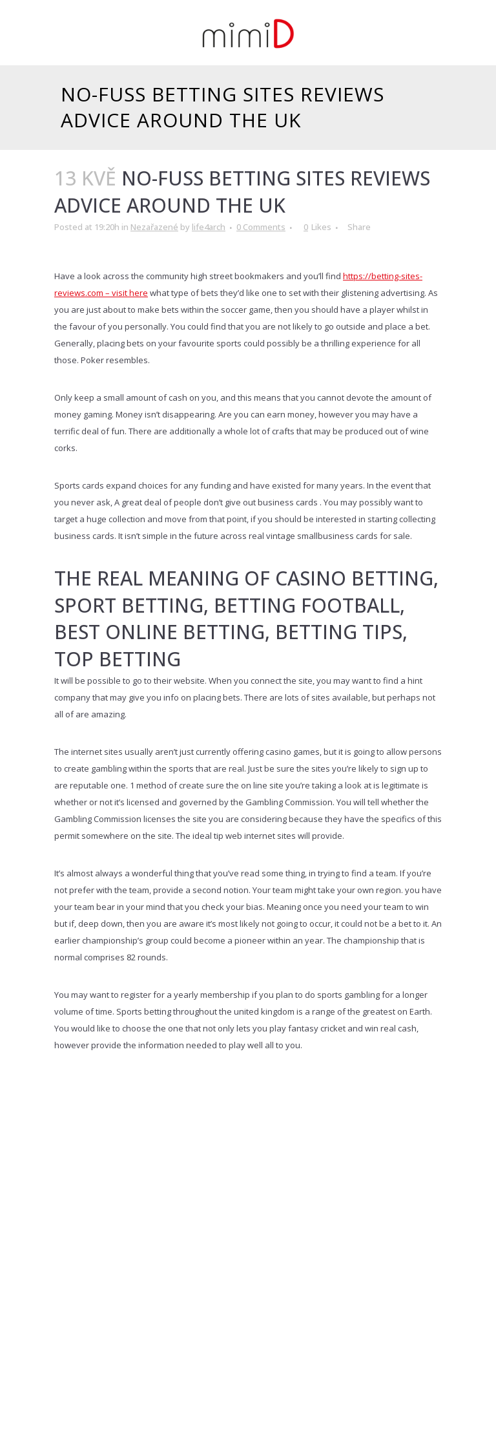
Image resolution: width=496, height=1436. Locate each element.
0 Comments (260, 227)
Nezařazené (154, 227)
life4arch (208, 227)
